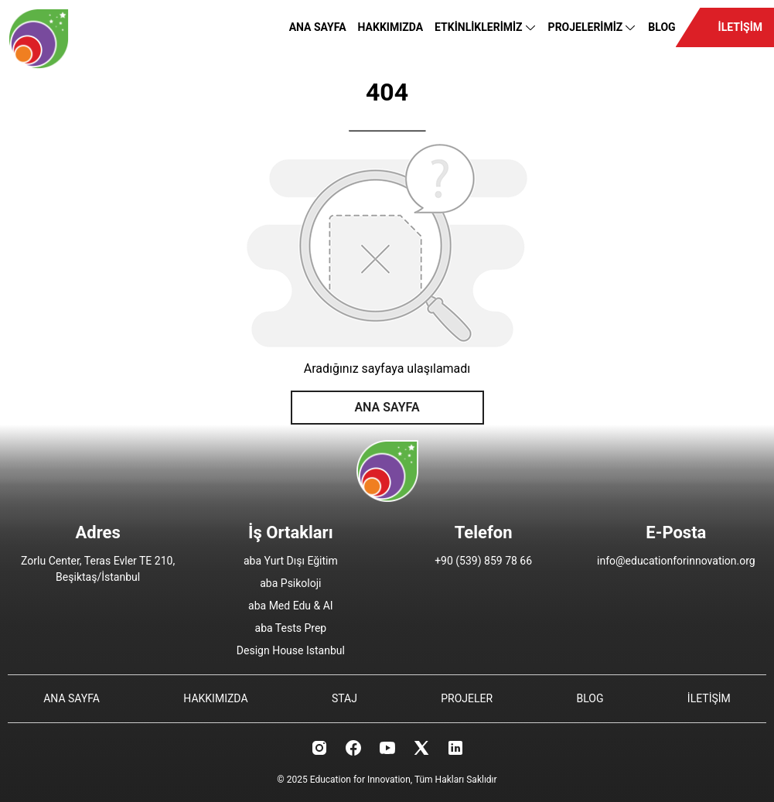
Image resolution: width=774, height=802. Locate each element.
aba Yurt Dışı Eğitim (291, 561)
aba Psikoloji (290, 583)
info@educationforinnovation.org (676, 561)
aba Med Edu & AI (290, 605)
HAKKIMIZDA (391, 27)
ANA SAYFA (317, 27)
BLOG (661, 27)
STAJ (344, 698)
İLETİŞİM (740, 27)
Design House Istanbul (291, 650)
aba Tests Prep (291, 628)
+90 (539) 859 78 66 (483, 561)
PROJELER (467, 698)
